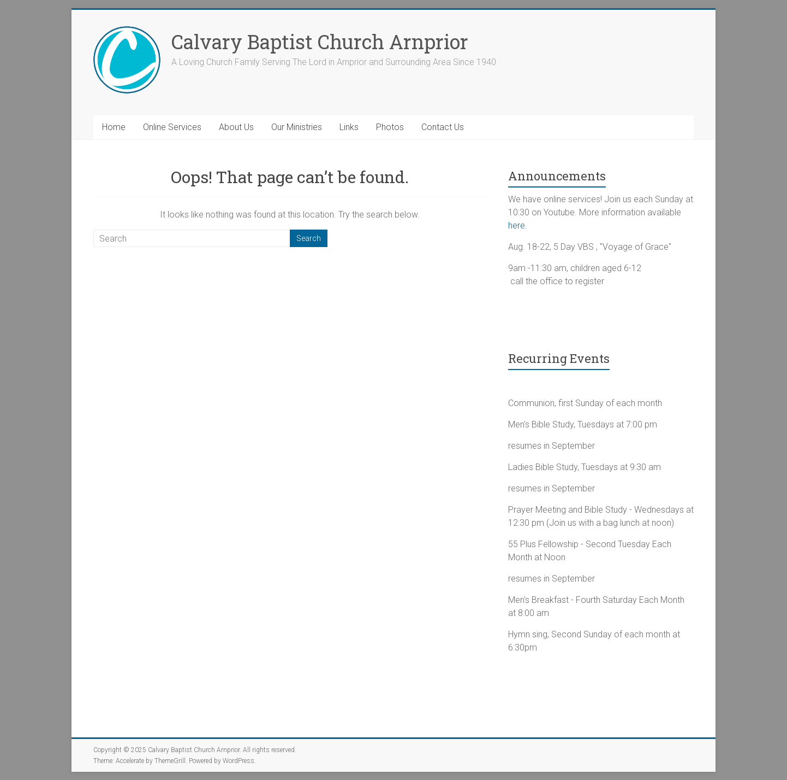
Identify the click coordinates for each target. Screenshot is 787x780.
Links (349, 127)
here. (517, 225)
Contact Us (442, 127)
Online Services (172, 127)
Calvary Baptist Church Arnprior (319, 41)
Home (114, 127)
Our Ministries (296, 127)
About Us (236, 127)
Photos (390, 127)
